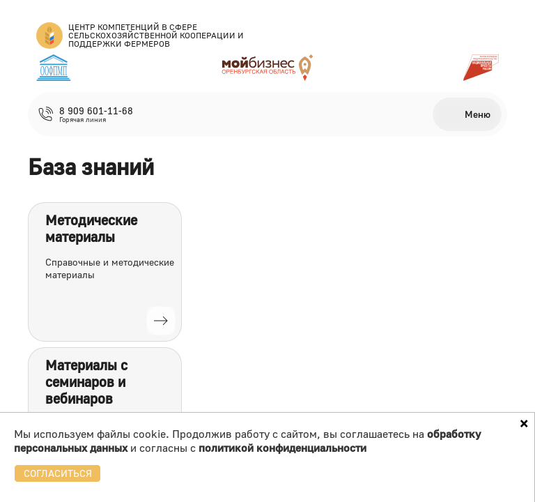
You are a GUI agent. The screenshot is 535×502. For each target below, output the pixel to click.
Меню (477, 114)
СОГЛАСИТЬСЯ (58, 473)
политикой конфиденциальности (282, 448)
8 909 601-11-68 (96, 111)
